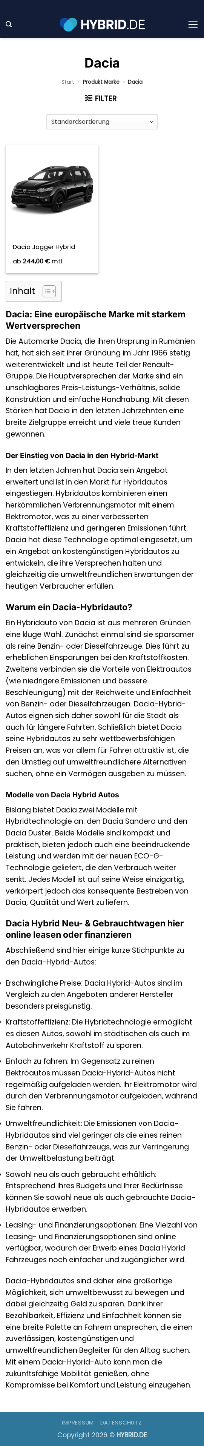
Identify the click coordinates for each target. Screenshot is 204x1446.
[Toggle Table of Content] (45, 291)
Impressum (78, 1422)
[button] (9, 24)
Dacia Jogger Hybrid (44, 247)
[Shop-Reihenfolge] (102, 121)
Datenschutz (121, 1422)
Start (67, 82)
